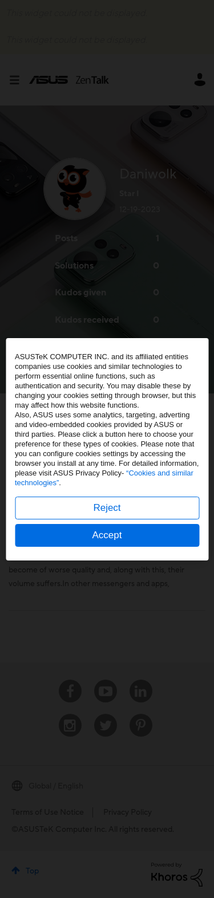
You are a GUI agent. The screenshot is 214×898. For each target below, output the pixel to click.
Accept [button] (107, 535)
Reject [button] (106, 507)
